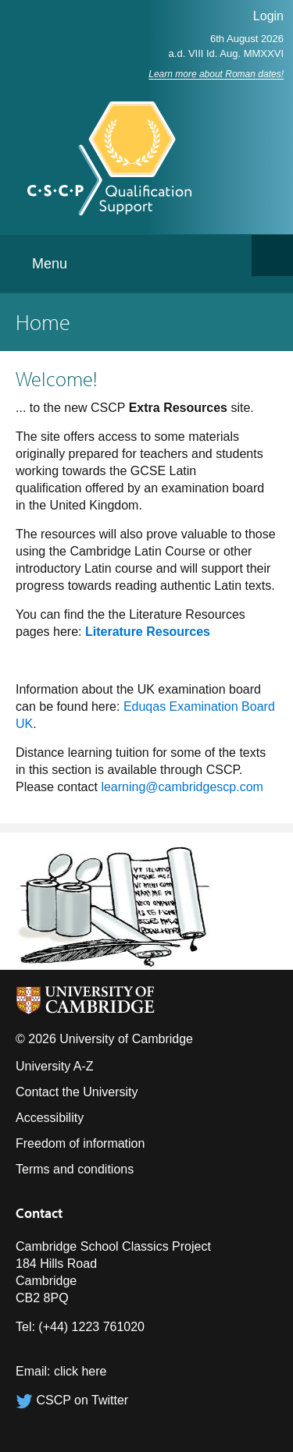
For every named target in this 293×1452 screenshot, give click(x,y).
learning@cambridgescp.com (182, 786)
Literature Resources (147, 631)
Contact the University (77, 1092)
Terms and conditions (75, 1169)
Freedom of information (80, 1143)
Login (268, 16)
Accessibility (50, 1117)
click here (80, 1371)
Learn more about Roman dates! (216, 74)
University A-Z (55, 1066)
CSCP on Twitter (72, 1400)
